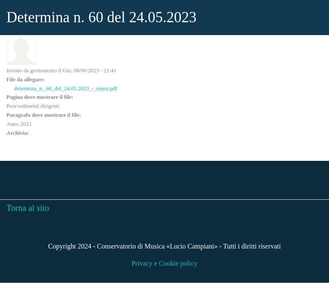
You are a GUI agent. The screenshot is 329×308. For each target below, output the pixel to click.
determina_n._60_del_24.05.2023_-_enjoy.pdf (65, 88)
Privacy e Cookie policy (164, 263)
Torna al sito (27, 208)
